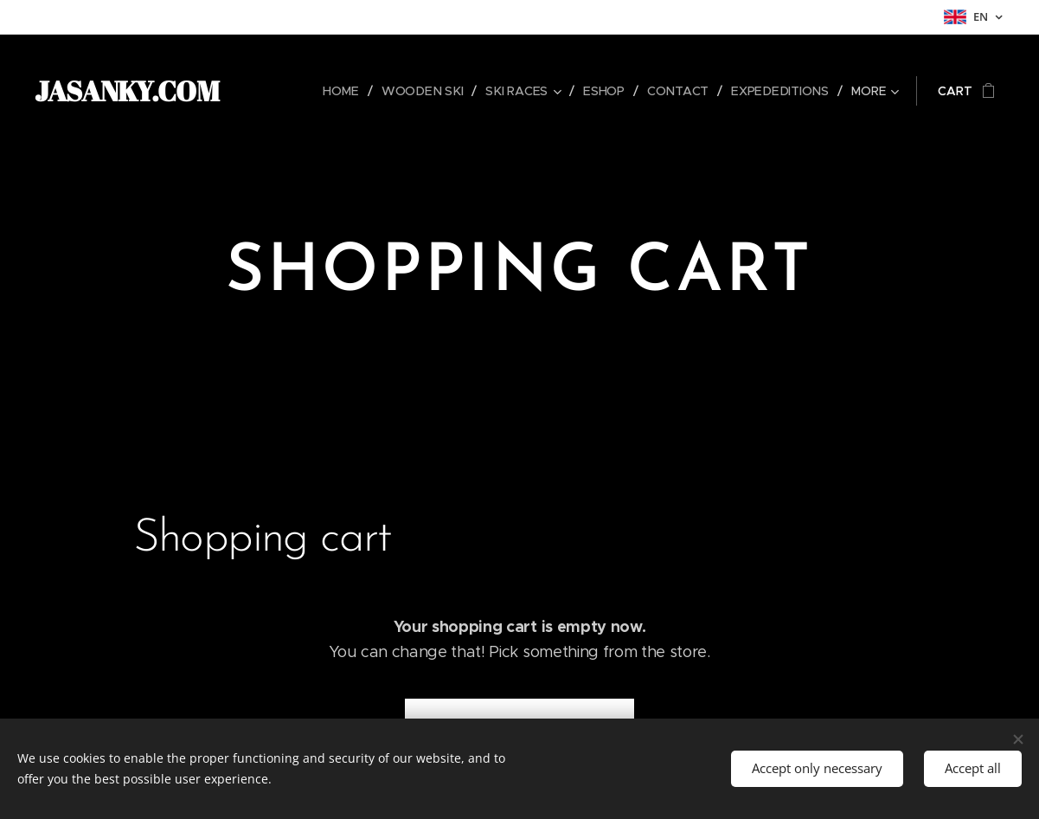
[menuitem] (349, 91)
